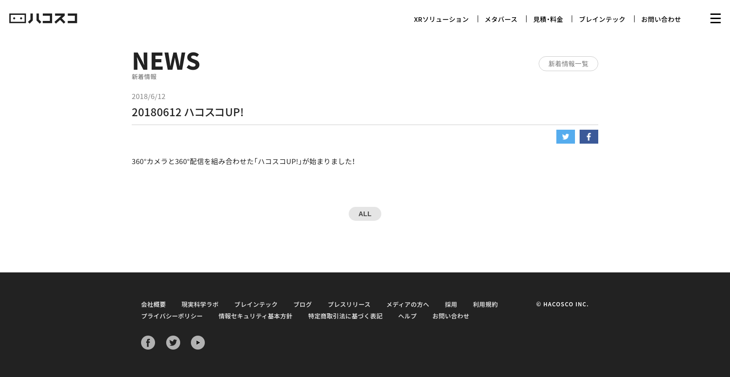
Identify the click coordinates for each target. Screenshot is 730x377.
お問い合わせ (661, 19)
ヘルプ (407, 315)
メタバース (501, 19)
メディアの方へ (407, 304)
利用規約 (485, 304)
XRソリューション (441, 19)
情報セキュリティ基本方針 (255, 315)
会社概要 (153, 304)
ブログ (302, 304)
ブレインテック (602, 19)
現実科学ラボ (200, 304)
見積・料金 (548, 19)
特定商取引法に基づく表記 (345, 315)
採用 (451, 304)
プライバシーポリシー (172, 315)
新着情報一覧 (568, 63)
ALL (365, 214)
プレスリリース (349, 304)
